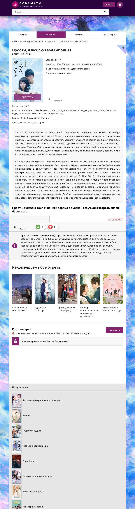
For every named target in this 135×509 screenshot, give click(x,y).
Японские (66, 68)
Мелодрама (84, 68)
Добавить (114, 330)
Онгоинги (51, 34)
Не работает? (115, 219)
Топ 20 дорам (109, 34)
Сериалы (56, 68)
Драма (74, 68)
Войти (108, 4)
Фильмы (79, 34)
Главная (23, 34)
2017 (27, 106)
